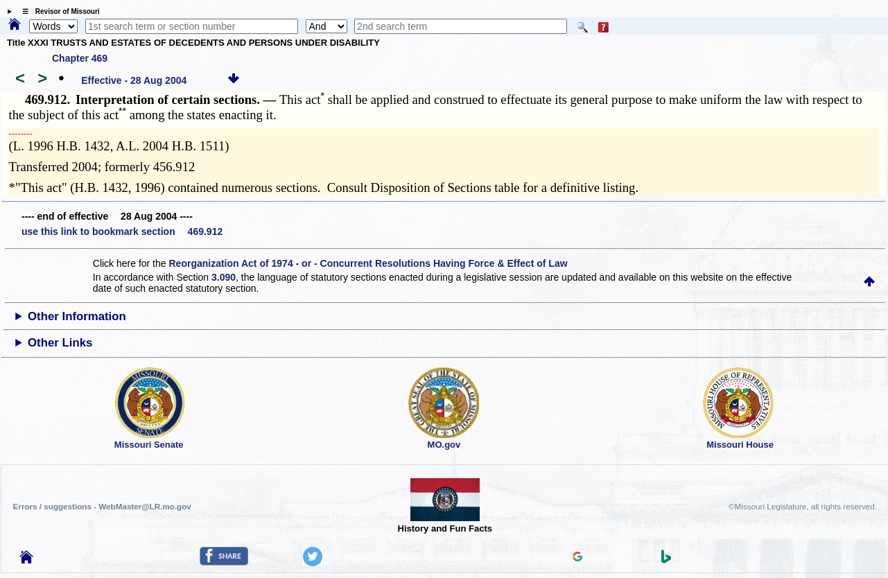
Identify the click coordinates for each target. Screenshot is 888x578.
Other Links (60, 342)
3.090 (223, 277)
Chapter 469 (79, 58)
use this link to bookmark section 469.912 (122, 231)
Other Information (77, 316)
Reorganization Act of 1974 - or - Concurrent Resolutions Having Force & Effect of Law (367, 263)
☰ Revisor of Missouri (57, 11)
